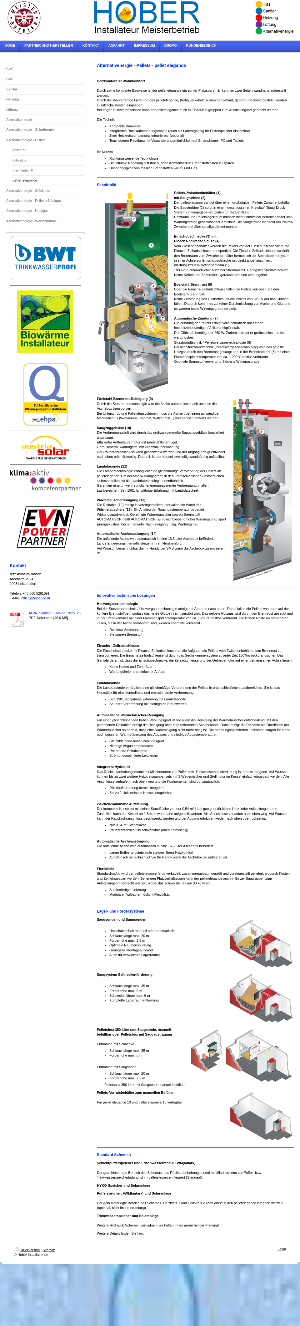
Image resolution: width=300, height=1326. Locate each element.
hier (140, 1233)
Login (282, 1249)
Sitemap (48, 1250)
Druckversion (27, 1250)
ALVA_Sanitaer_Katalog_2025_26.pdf (57, 613)
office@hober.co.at (35, 598)
